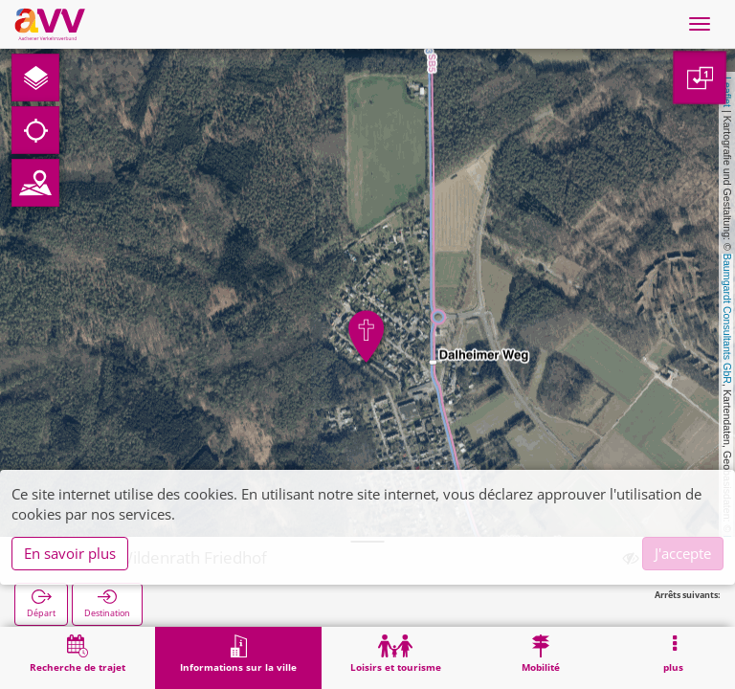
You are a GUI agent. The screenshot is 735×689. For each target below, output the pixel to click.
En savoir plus (70, 553)
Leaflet (727, 92)
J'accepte (683, 553)
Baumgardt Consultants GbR (727, 319)
